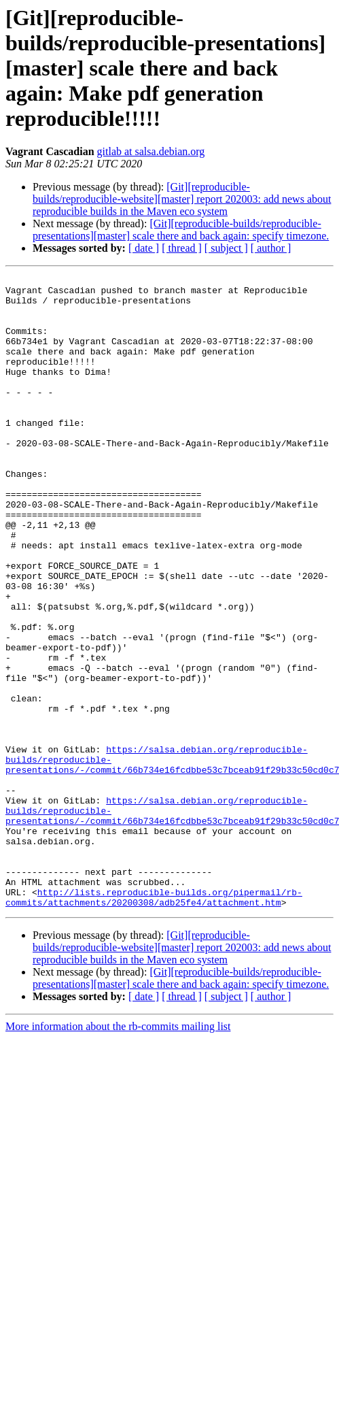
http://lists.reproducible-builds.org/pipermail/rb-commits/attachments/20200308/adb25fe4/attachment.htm (153, 1022)
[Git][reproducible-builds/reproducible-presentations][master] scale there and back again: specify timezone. (181, 230)
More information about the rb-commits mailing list (118, 1153)
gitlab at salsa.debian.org (151, 151)
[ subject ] (226, 248)
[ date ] (143, 248)
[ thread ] (182, 248)
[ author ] (271, 248)
